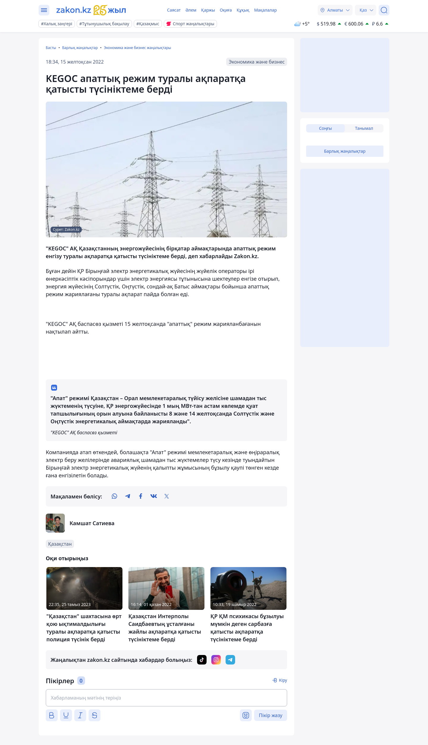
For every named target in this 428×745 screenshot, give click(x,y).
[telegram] (127, 496)
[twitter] (166, 496)
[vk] (153, 496)
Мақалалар (265, 10)
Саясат (174, 10)
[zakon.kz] (91, 10)
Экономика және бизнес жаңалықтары (137, 47)
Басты (51, 47)
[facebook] (140, 496)
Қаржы (208, 10)
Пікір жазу (270, 715)
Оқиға (226, 10)
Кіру (283, 680)
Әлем (190, 10)
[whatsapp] (114, 496)
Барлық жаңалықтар (80, 47)
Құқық (243, 10)
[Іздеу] (384, 10)
